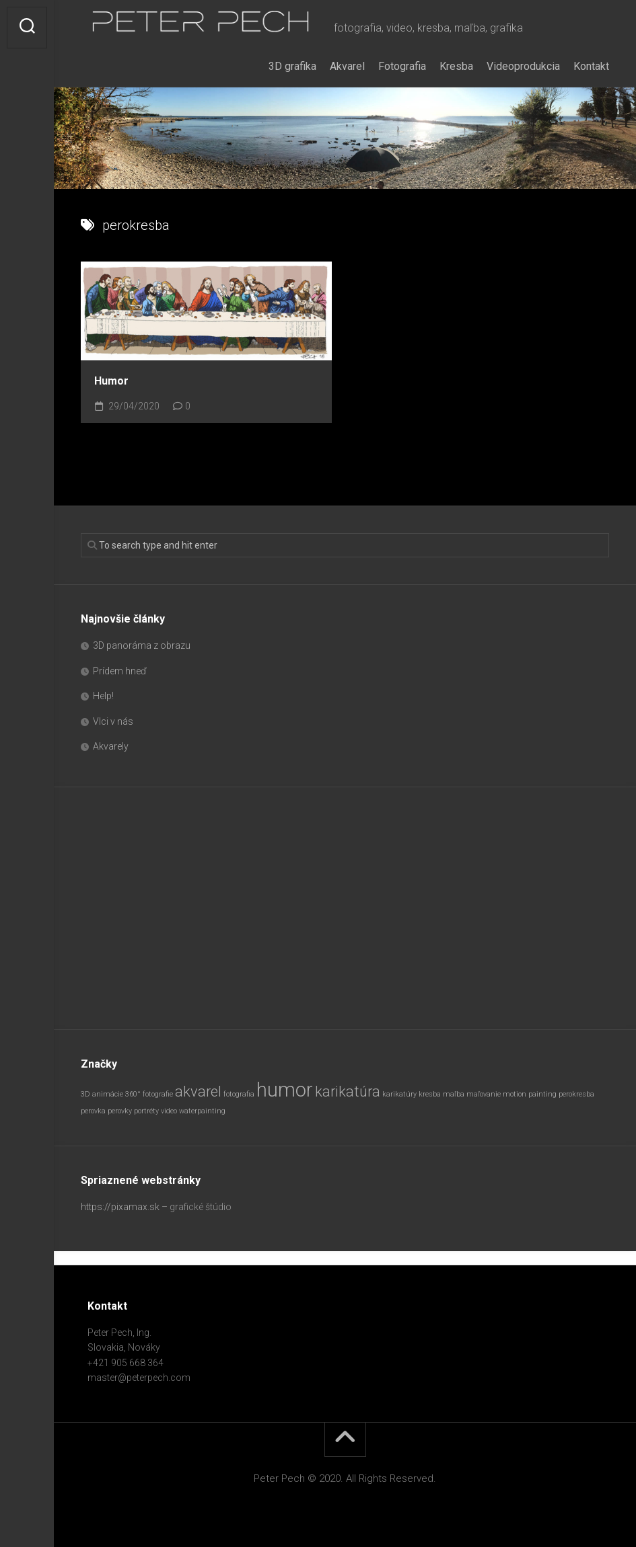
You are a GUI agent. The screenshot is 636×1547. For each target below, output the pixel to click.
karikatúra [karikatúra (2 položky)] (347, 1091)
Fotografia (402, 66)
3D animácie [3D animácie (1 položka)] (102, 1094)
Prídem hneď (120, 671)
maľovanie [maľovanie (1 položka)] (483, 1094)
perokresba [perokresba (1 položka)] (576, 1094)
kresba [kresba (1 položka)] (430, 1094)
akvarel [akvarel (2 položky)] (198, 1091)
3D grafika (292, 66)
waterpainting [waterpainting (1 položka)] (202, 1111)
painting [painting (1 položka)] (542, 1094)
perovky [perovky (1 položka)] (120, 1111)
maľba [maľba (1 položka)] (453, 1094)
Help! (103, 695)
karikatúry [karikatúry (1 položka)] (399, 1094)
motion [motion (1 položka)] (514, 1094)
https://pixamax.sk (120, 1206)
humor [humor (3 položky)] (284, 1089)
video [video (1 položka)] (169, 1111)
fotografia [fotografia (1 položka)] (238, 1094)
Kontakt (591, 66)
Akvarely (111, 746)
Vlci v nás (113, 721)
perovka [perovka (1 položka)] (93, 1111)
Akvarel (347, 66)
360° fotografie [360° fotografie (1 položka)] (149, 1094)
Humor (111, 380)
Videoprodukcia (523, 66)
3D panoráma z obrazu (141, 645)
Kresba (456, 66)
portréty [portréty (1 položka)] (146, 1111)
